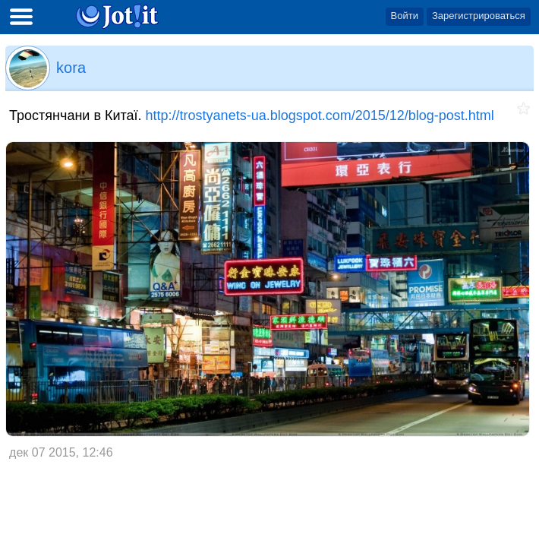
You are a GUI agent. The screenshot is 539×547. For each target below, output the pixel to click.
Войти (404, 15)
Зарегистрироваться (478, 15)
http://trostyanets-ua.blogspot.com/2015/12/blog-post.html (320, 115)
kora (71, 67)
